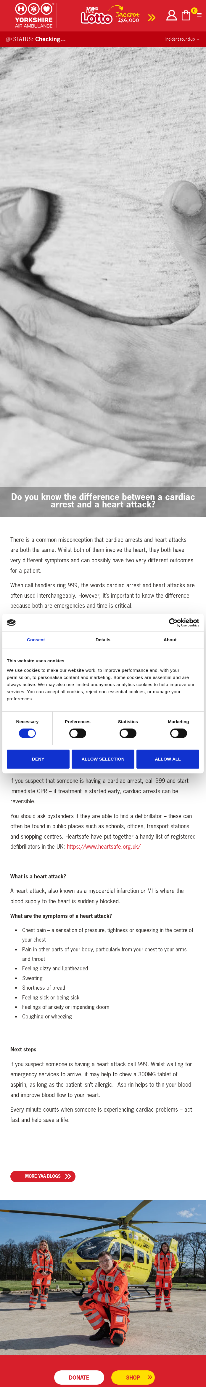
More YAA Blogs (43, 1176)
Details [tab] (103, 639)
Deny (38, 758)
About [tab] (170, 639)
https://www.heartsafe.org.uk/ (103, 846)
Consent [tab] (36, 639)
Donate (79, 1377)
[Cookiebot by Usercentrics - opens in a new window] (173, 622)
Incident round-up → (182, 39)
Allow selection (102, 758)
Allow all (168, 758)
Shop (133, 1377)
